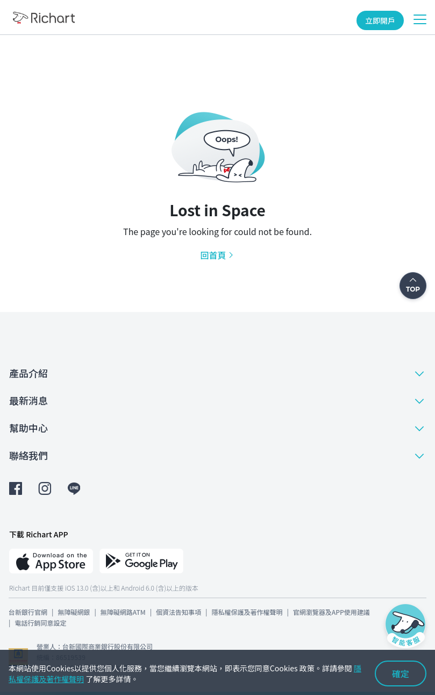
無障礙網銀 (74, 611)
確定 (400, 673)
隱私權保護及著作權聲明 (246, 611)
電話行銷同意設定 (40, 622)
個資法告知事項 (178, 611)
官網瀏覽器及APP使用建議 (331, 611)
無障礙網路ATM (123, 611)
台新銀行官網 (28, 611)
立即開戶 (380, 20)
